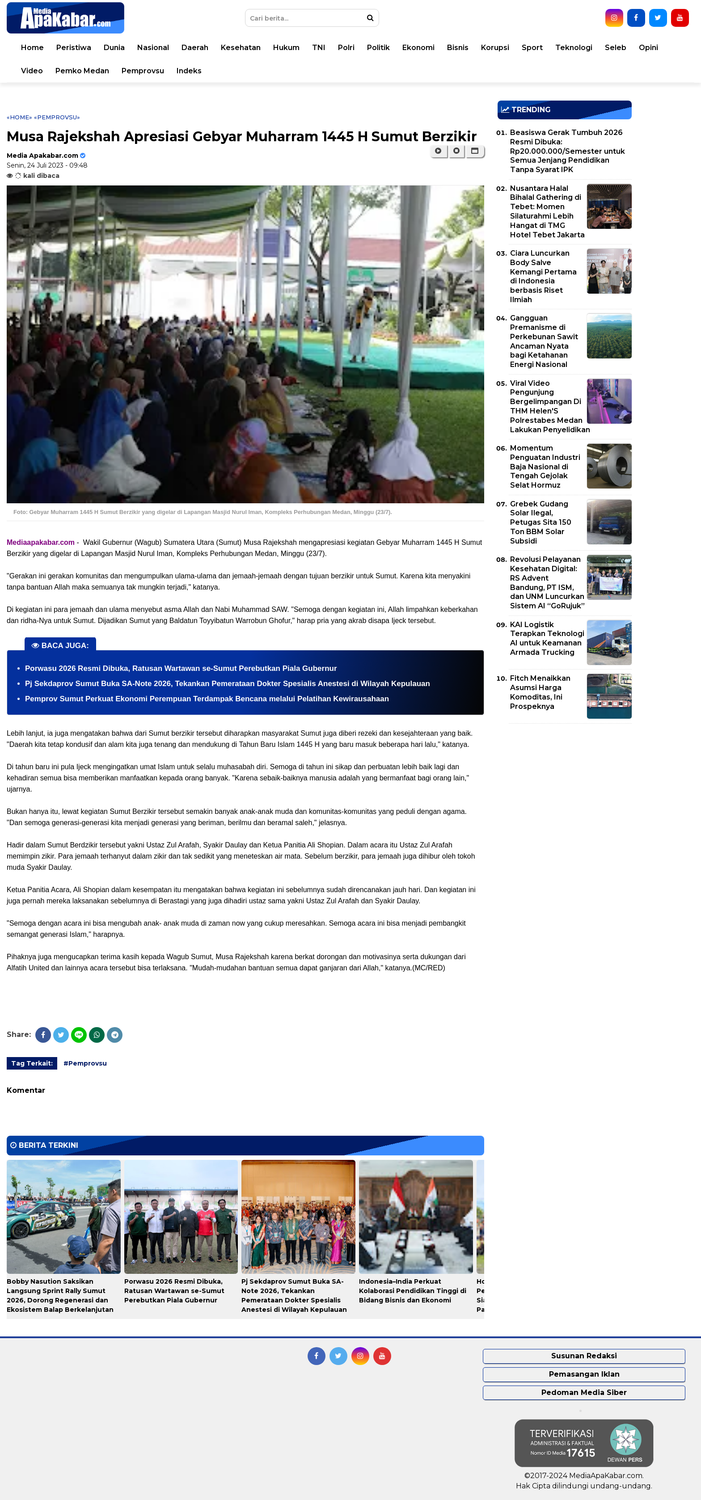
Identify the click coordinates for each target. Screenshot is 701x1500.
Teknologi (573, 47)
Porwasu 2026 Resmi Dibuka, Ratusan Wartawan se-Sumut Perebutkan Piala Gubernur (181, 668)
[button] (475, 151)
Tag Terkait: (32, 1063)
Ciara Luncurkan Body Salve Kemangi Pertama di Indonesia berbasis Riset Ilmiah (543, 276)
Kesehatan (241, 47)
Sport (532, 47)
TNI (318, 47)
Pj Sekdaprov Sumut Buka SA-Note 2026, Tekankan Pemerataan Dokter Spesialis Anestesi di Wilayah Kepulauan (227, 683)
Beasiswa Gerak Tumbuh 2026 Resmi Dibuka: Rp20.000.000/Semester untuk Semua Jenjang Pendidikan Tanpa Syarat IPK (567, 151)
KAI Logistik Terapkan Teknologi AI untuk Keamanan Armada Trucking (547, 638)
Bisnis (458, 47)
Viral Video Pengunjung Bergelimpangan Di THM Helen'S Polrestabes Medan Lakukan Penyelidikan (550, 406)
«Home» (19, 117)
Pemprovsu (143, 71)
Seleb (615, 47)
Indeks (189, 71)
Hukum (286, 47)
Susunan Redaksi (584, 1356)
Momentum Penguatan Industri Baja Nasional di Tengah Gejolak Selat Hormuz (545, 466)
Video (32, 71)
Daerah (195, 47)
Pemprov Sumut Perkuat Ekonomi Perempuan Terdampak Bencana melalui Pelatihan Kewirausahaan (207, 699)
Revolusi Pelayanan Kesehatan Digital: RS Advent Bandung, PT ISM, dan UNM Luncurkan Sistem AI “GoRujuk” (547, 582)
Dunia (114, 47)
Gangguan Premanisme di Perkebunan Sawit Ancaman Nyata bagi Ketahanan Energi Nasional (544, 341)
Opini (648, 47)
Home (32, 47)
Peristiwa (73, 47)
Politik (378, 47)
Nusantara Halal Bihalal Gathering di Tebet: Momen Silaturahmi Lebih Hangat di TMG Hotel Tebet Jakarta (547, 211)
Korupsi (495, 47)
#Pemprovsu (85, 1063)
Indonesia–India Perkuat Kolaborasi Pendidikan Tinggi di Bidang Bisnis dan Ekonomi (412, 1290)
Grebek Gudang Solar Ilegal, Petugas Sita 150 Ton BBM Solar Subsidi (540, 522)
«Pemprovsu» (57, 117)
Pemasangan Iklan (584, 1374)
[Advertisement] (565, 793)
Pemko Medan (82, 71)
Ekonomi (418, 47)
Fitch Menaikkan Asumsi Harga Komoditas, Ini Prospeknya (540, 692)
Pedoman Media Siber (584, 1392)
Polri (346, 47)
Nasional (153, 47)
